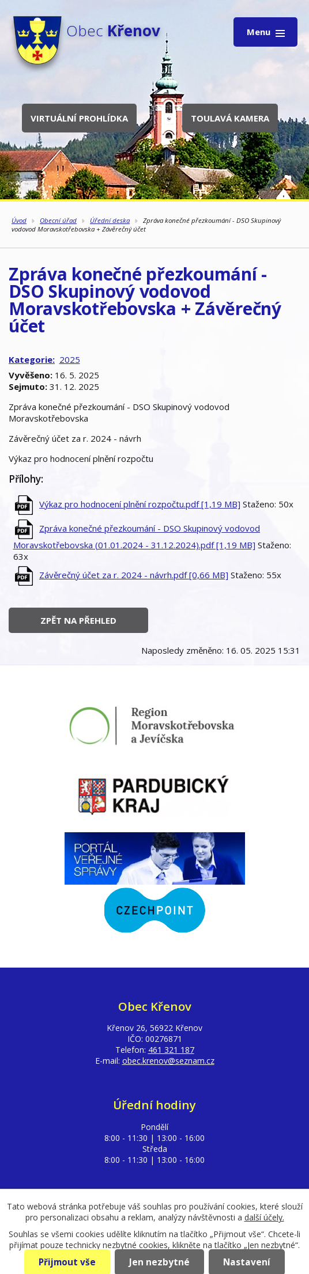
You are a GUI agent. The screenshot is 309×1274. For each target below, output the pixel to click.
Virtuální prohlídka (79, 118)
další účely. (264, 1217)
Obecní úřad (58, 220)
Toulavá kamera (230, 118)
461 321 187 (171, 1049)
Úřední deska (110, 220)
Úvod (19, 220)
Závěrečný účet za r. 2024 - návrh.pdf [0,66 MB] (133, 575)
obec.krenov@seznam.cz (168, 1060)
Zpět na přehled (78, 620)
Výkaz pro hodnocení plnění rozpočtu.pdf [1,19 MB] (139, 504)
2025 (69, 359)
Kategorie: (32, 359)
